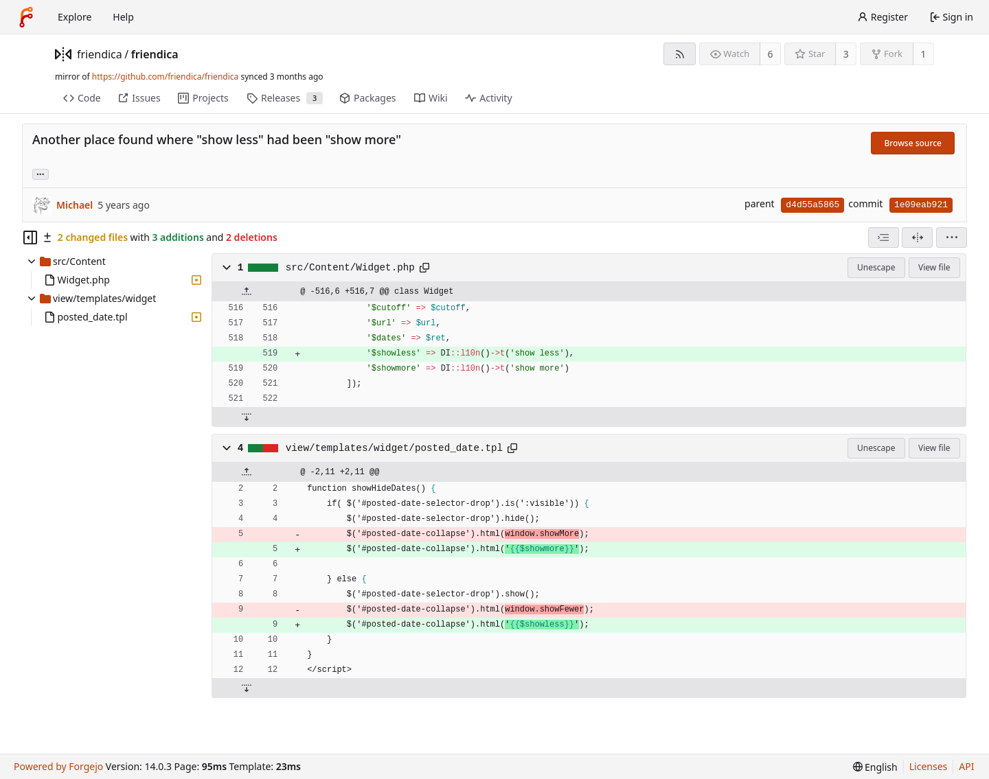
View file (934, 267)
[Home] (26, 17)
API (966, 766)
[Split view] (917, 237)
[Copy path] (424, 267)
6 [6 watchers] (770, 53)
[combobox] (883, 237)
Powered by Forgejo (58, 766)
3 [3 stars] (846, 53)
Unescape (876, 267)
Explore (74, 16)
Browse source (913, 143)
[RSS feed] (679, 54)
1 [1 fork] (923, 53)
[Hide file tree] (30, 237)
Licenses (928, 766)
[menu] (951, 237)
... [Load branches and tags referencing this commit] (40, 173)
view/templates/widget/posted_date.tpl (394, 448)
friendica (99, 54)
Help (123, 16)
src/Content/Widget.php (350, 267)
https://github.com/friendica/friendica (165, 76)
